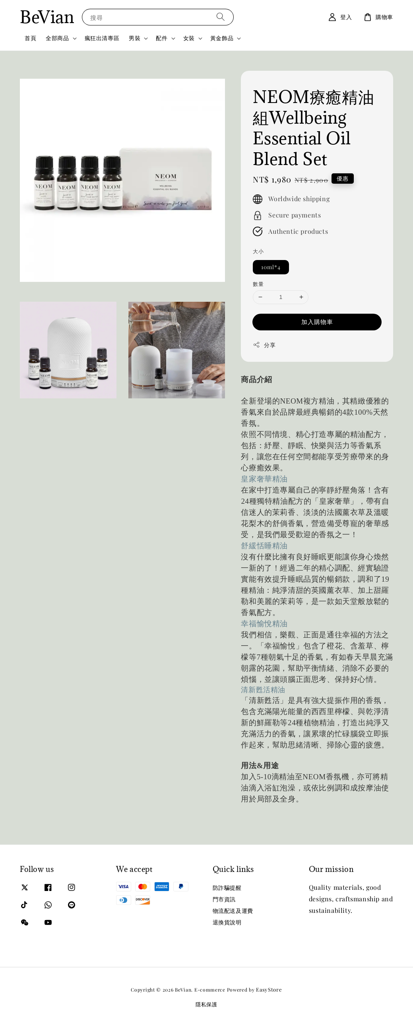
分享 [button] (264, 345)
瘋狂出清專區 (102, 38)
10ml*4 (271, 267)
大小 (258, 251)
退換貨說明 (227, 922)
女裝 (189, 38)
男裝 (134, 38)
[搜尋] (220, 17)
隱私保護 (206, 1004)
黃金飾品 (221, 38)
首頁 (30, 38)
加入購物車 (317, 322)
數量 (258, 283)
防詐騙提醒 (227, 887)
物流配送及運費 (233, 910)
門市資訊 (224, 899)
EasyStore (269, 989)
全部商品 (57, 38)
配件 (161, 38)
